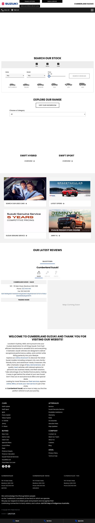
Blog (50, 445)
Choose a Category (47, 112)
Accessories (53, 421)
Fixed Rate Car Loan (8, 462)
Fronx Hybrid (6, 415)
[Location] (39, 274)
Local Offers (6, 445)
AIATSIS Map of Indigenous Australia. (55, 503)
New (28, 365)
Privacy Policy (53, 453)
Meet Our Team (54, 437)
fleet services (34, 381)
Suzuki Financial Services (10, 457)
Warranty (52, 415)
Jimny (4, 424)
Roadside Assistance (55, 412)
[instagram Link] (9, 466)
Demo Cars (6, 437)
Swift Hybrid (6, 406)
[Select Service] (47, 274)
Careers (51, 443)
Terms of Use (53, 456)
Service (51, 406)
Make (14, 74)
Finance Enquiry (7, 451)
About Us (52, 440)
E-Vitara (4, 426)
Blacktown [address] (47, 261)
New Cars (5, 434)
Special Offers (6, 443)
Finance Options (30, 1)
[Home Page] (9, 4)
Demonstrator (35, 365)
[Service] (47, 521)
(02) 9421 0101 (26, 289)
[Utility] (69, 85)
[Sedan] (27, 85)
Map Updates (53, 426)
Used (16, 367)
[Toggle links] (8, 514)
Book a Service (52, 1)
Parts (50, 418)
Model (36, 74)
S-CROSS (5, 421)
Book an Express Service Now (30, 6)
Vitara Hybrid (6, 418)
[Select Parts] (56, 274)
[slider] (49, 76)
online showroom (21, 358)
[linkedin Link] (6, 466)
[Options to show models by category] (47, 114)
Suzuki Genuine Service (56, 409)
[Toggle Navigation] (92, 10)
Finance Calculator (8, 454)
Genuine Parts (53, 424)
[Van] (82, 85)
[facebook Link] (3, 466)
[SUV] (55, 85)
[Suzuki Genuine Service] (25, 224)
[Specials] (79, 521)
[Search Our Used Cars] (25, 192)
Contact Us (52, 434)
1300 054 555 (41, 485)
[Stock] (16, 521)
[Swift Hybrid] (28, 144)
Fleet (3, 448)
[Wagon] (40, 85)
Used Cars (5, 440)
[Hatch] (12, 85)
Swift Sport (5, 409)
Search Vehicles (79, 76)
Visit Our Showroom (47, 105)
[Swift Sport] (67, 144)
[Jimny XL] (70, 224)
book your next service (27, 384)
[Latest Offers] (70, 192)
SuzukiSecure (6, 460)
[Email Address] (23, 295)
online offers (11, 384)
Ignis (3, 412)
